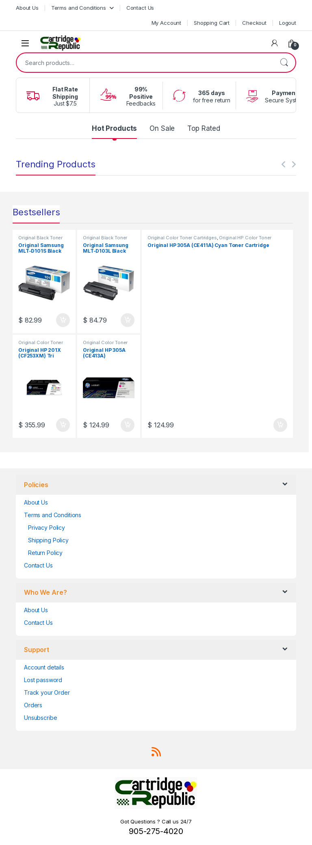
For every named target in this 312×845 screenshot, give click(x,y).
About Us (27, 7)
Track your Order (47, 692)
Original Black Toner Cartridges (40, 240)
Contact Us (140, 7)
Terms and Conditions (78, 7)
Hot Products (114, 128)
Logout (287, 23)
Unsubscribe (40, 717)
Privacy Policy (46, 527)
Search (284, 62)
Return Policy (45, 552)
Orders (33, 705)
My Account (167, 23)
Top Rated (203, 128)
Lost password (43, 679)
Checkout (254, 23)
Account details (44, 667)
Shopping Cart (212, 23)
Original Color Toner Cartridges (40, 345)
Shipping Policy (48, 540)
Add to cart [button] (63, 320)
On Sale (162, 128)
